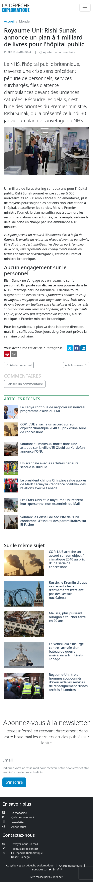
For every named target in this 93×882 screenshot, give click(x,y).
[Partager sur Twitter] (70, 348)
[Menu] (85, 8)
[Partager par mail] (14, 354)
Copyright (12, 865)
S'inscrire (14, 782)
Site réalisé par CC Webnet (46, 877)
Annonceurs (18, 827)
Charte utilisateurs (70, 865)
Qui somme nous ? (22, 817)
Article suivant (76, 365)
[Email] (46, 760)
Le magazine (19, 813)
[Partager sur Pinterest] (7, 354)
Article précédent (19, 365)
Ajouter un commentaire (57, 52)
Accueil (9, 21)
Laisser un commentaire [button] (25, 384)
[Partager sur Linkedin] (83, 348)
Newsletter (18, 822)
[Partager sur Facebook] (77, 348)
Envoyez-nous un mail (24, 844)
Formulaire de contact (24, 848)
